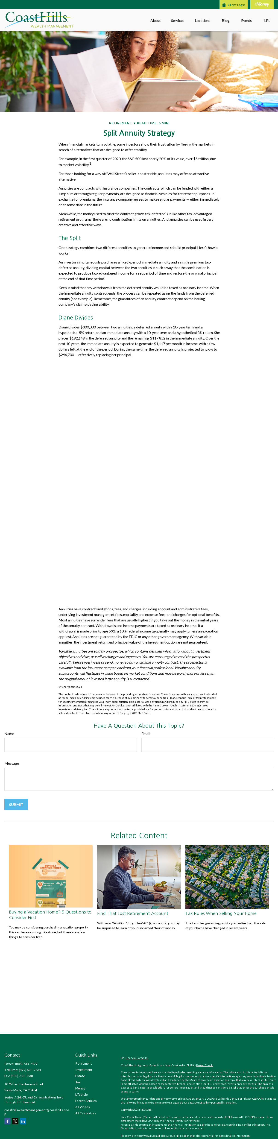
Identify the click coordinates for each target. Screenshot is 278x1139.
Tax (77, 1082)
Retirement (83, 1063)
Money (80, 1088)
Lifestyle (81, 1094)
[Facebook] (7, 1121)
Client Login (233, 5)
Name (9, 733)
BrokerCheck (204, 1065)
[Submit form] (16, 804)
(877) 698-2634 (30, 1070)
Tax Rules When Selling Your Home (221, 913)
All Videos (82, 1107)
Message (11, 763)
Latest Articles (86, 1101)
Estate (80, 1076)
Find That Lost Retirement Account (132, 913)
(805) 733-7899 (26, 1064)
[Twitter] (15, 1121)
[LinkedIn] (23, 1121)
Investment (83, 1070)
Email (145, 733)
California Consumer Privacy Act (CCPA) (241, 1098)
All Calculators (85, 1113)
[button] (155, 20)
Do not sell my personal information (215, 1102)
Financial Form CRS (137, 1057)
